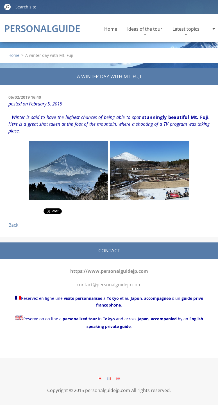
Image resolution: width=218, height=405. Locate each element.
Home (110, 29)
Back (13, 225)
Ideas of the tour (145, 30)
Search (7, 7)
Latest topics (186, 30)
